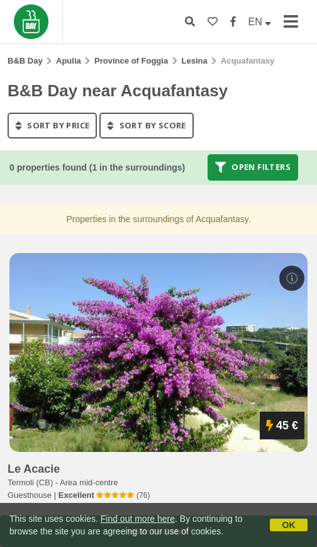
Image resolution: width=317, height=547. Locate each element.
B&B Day (25, 60)
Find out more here (138, 519)
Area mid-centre (89, 482)
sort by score (146, 125)
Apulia (68, 60)
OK (289, 525)
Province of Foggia (131, 60)
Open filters (253, 167)
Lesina (195, 60)
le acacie (34, 469)
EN (260, 21)
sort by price (52, 125)
